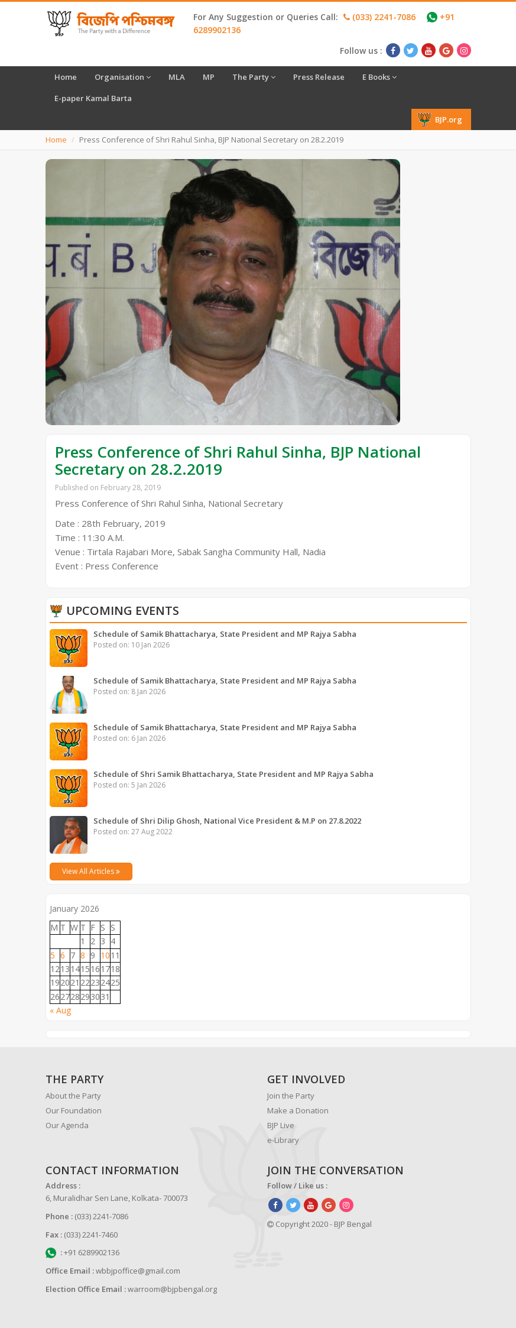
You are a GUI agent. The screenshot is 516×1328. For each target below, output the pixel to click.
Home (65, 77)
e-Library (283, 1140)
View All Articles (91, 871)
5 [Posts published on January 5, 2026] (52, 955)
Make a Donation (298, 1110)
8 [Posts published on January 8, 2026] (82, 955)
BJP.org (439, 119)
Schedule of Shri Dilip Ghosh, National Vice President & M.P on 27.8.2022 (227, 820)
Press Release (319, 77)
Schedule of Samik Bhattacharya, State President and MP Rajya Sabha (224, 634)
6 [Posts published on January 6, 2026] (62, 955)
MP (209, 77)
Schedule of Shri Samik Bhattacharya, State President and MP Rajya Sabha (233, 774)
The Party (253, 77)
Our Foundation (74, 1110)
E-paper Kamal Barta (93, 98)
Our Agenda (67, 1125)
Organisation (123, 77)
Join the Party (290, 1095)
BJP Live (280, 1125)
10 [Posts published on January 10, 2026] (105, 955)
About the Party (73, 1095)
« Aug (60, 1010)
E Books (379, 77)
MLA (176, 77)
